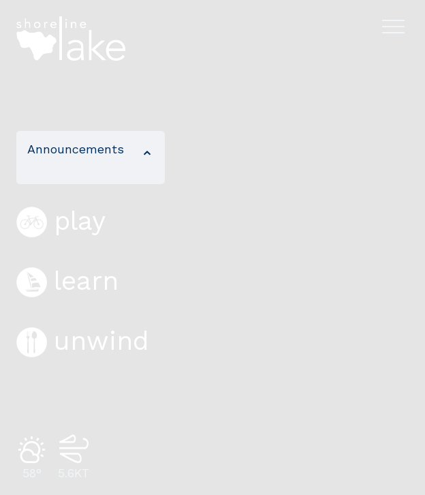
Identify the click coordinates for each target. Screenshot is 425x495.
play (61, 221)
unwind (82, 341)
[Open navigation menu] (393, 26)
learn (67, 281)
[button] (90, 157)
